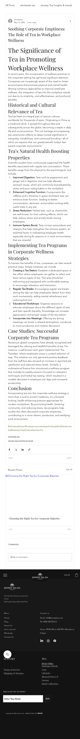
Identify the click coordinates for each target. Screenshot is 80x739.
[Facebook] (54, 641)
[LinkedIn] (41, 641)
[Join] (47, 699)
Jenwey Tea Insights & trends (56, 5)
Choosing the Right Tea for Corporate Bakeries (34, 518)
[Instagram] (48, 641)
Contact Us (9, 637)
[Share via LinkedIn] (22, 449)
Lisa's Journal (9, 629)
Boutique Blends (50, 665)
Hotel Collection (50, 683)
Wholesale (8, 633)
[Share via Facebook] (9, 449)
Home (6, 618)
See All (69, 469)
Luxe (44, 669)
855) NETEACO (50, 621)
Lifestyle (46, 673)
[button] (76, 575)
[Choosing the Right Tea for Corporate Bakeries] (40, 494)
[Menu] (5, 575)
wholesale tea (27, 5)
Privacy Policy (48, 663)
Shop (6, 621)
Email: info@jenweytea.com (51, 618)
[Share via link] (29, 449)
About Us (8, 625)
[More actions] (70, 21)
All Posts (10, 5)
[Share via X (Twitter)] (16, 449)
